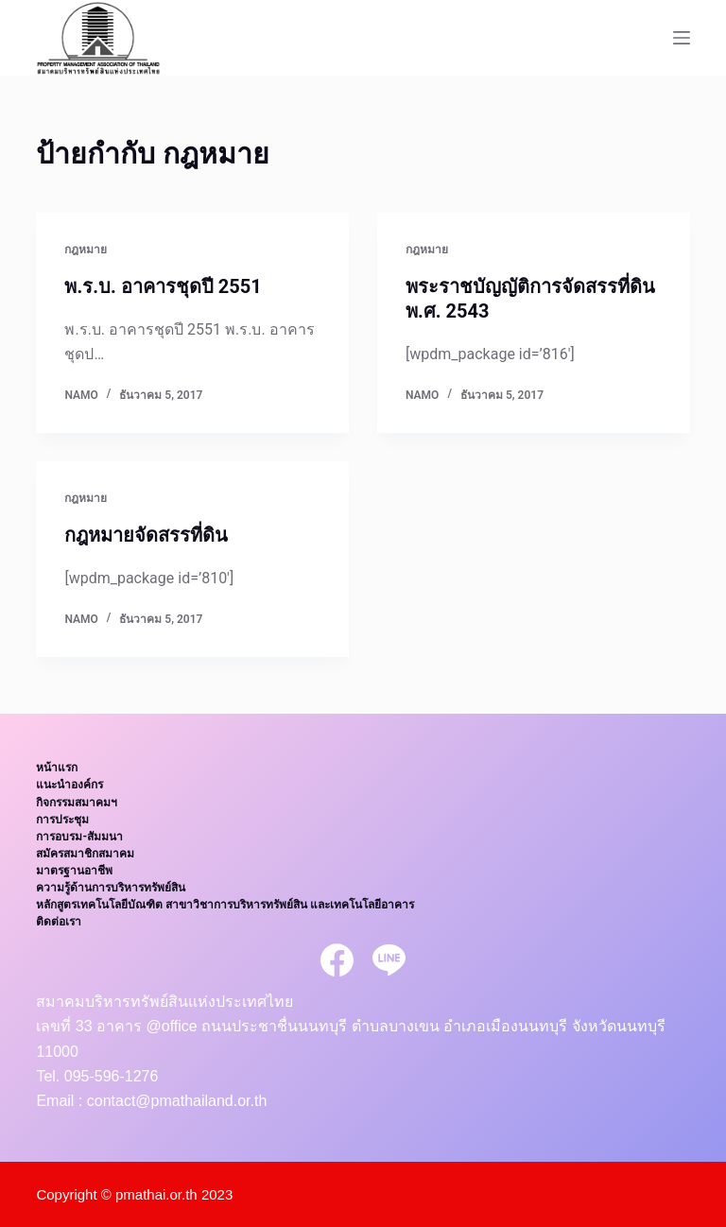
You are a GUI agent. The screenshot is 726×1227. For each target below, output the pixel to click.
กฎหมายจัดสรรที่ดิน (146, 535)
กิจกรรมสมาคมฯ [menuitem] (76, 802)
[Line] (389, 959)
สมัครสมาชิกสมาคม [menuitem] (85, 853)
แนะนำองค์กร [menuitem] (69, 784)
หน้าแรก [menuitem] (57, 767)
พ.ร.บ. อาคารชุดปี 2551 (162, 286)
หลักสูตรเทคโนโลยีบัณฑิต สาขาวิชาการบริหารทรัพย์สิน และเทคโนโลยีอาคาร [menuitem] (225, 904)
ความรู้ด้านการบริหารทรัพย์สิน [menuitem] (110, 887)
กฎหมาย (85, 249)
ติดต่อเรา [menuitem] (58, 921)
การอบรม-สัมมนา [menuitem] (79, 836)
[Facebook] (337, 959)
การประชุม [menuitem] (62, 819)
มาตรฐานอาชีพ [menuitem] (74, 870)
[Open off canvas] (681, 37)
